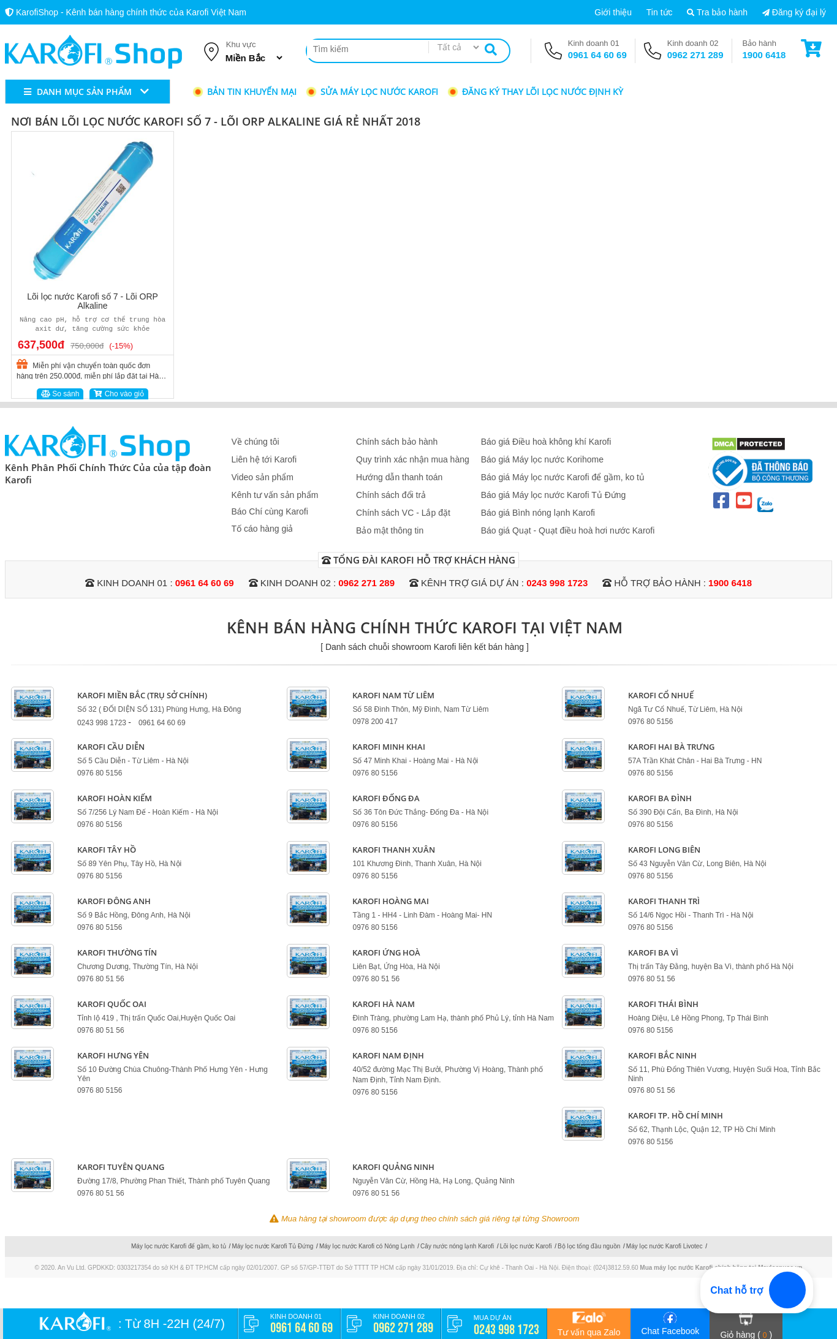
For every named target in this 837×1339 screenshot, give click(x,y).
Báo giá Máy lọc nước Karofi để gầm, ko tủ (563, 477)
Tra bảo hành (717, 12)
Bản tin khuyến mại (244, 91)
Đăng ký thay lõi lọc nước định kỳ (535, 91)
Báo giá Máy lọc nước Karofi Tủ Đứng (553, 495)
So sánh (60, 394)
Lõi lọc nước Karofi (526, 1246)
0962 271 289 (695, 55)
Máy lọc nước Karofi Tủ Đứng (272, 1246)
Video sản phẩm (263, 477)
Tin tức (659, 12)
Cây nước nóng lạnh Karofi (457, 1246)
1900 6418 (764, 55)
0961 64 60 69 (597, 55)
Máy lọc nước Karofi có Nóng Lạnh (367, 1246)
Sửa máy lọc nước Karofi (371, 91)
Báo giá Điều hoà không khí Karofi (546, 442)
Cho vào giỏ (119, 394)
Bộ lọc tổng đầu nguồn (589, 1246)
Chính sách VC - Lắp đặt (403, 513)
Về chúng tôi (255, 442)
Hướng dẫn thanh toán (399, 477)
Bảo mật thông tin (389, 530)
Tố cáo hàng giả (263, 529)
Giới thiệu (613, 12)
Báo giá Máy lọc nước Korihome (542, 459)
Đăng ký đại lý (794, 12)
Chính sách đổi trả (391, 495)
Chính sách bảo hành (396, 442)
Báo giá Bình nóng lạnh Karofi (538, 513)
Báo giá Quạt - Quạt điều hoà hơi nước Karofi (568, 530)
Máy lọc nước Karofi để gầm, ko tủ (178, 1246)
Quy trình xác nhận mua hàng (412, 459)
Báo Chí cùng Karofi (270, 511)
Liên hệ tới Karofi (264, 459)
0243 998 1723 (557, 583)
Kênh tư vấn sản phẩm (275, 495)
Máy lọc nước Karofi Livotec (664, 1246)
